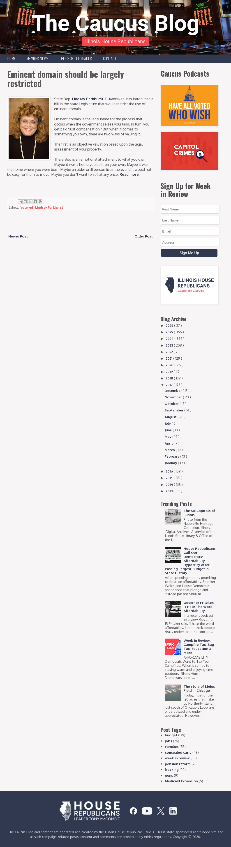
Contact (110, 58)
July (168, 423)
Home (11, 58)
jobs (168, 741)
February (172, 456)
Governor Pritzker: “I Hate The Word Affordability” (199, 606)
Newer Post (18, 236)
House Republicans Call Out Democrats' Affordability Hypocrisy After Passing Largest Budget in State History (190, 560)
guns (169, 775)
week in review (177, 758)
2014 (170, 484)
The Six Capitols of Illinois (199, 513)
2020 (170, 365)
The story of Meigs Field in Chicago (199, 688)
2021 (169, 358)
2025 (170, 332)
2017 (170, 385)
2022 (170, 352)
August (171, 417)
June (169, 430)
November (174, 397)
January (171, 463)
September (174, 410)
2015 (169, 478)
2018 (170, 378)
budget (171, 735)
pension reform (178, 764)
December (174, 390)
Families (172, 746)
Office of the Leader (76, 58)
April (169, 443)
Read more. (130, 174)
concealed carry (178, 752)
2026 (170, 325)
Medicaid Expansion (181, 781)
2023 (170, 345)
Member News (37, 58)
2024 (170, 338)
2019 (170, 372)
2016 (170, 471)
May (168, 436)
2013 (169, 491)
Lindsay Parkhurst (88, 99)
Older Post (144, 236)
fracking (172, 769)
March (170, 450)
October (172, 404)
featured (27, 207)
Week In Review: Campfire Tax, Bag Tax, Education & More (199, 646)
